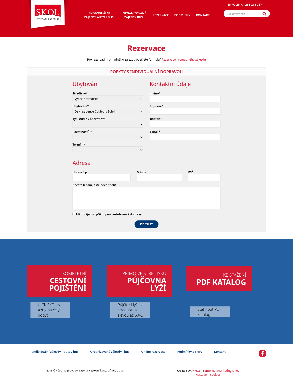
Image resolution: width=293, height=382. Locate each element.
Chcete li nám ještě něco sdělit (94, 185)
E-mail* (155, 132)
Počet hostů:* (82, 132)
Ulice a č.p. (80, 172)
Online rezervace (153, 352)
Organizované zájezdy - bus (109, 352)
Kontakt (220, 352)
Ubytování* (81, 106)
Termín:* (79, 144)
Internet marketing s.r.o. (222, 371)
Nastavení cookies (207, 375)
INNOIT (196, 371)
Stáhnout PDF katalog (209, 311)
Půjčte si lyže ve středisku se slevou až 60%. (131, 310)
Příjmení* (156, 106)
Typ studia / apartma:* (89, 119)
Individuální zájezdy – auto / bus (55, 352)
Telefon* (156, 119)
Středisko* (80, 93)
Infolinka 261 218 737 (245, 5)
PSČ (190, 172)
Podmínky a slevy (189, 352)
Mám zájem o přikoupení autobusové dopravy (107, 214)
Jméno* (155, 93)
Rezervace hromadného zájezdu (184, 59)
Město (141, 172)
